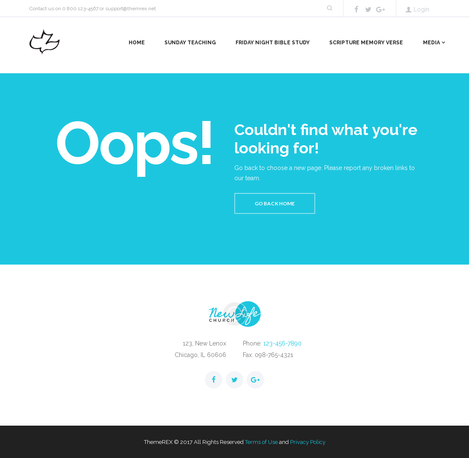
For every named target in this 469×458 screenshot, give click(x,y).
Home (137, 43)
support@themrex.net (130, 9)
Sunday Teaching (190, 43)
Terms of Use (261, 442)
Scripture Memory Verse (366, 43)
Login (421, 9)
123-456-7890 (282, 343)
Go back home (275, 203)
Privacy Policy (307, 442)
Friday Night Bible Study (273, 43)
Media (431, 43)
